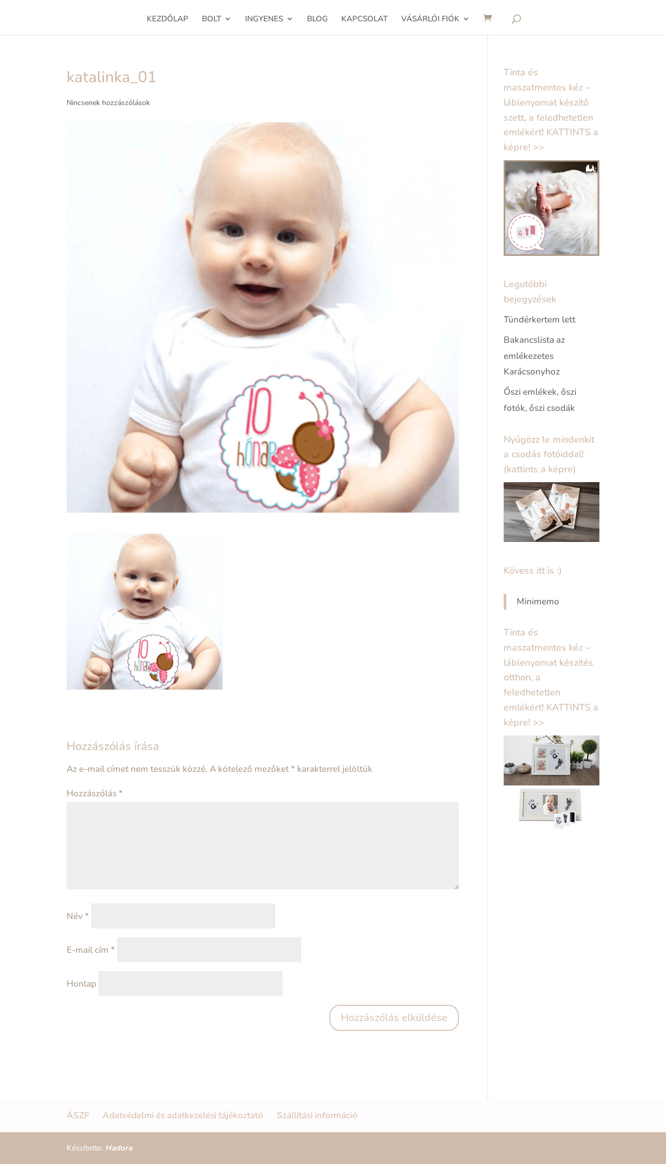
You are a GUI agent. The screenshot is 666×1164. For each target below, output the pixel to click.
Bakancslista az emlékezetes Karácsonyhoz (534, 356)
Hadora (119, 1148)
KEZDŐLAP (167, 19)
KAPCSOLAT (364, 19)
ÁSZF (78, 1115)
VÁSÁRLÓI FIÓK (430, 19)
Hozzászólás (95, 793)
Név (78, 916)
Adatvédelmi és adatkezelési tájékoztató (183, 1115)
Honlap (81, 984)
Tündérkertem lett (539, 320)
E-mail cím (91, 950)
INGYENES (264, 19)
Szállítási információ (317, 1115)
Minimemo (538, 601)
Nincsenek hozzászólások (108, 103)
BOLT (211, 19)
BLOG (317, 19)
